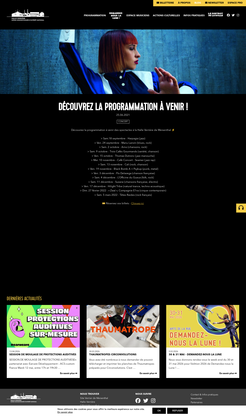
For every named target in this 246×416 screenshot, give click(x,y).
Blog (197, 3)
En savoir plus (68, 373)
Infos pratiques (194, 15)
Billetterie (165, 3)
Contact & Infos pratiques (204, 395)
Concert (123, 122)
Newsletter (214, 3)
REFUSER (177, 410)
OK (159, 410)
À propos (184, 3)
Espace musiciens (137, 15)
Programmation (95, 15)
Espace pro (235, 3)
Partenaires (196, 402)
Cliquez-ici (137, 203)
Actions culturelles (166, 15)
